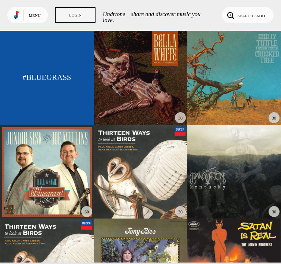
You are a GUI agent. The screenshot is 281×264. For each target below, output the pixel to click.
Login (75, 15)
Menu (35, 15)
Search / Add (245, 15)
